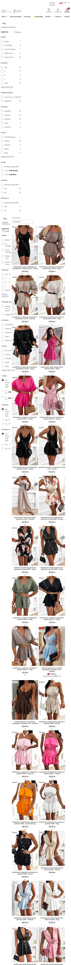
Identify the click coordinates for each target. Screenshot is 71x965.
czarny (6, 141)
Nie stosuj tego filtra (11, 167)
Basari (6, 41)
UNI (5, 67)
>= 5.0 (11, 171)
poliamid (7, 127)
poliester (7, 119)
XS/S (6, 83)
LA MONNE (8, 45)
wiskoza (7, 115)
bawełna (7, 111)
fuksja (6, 149)
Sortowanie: (16, 218)
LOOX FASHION (9, 49)
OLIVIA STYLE (9, 57)
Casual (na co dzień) (11, 97)
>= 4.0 (11, 174)
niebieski (7, 145)
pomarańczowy (10, 137)
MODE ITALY (8, 53)
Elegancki (7, 101)
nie (5, 192)
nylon (6, 123)
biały (6, 153)
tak (5, 189)
